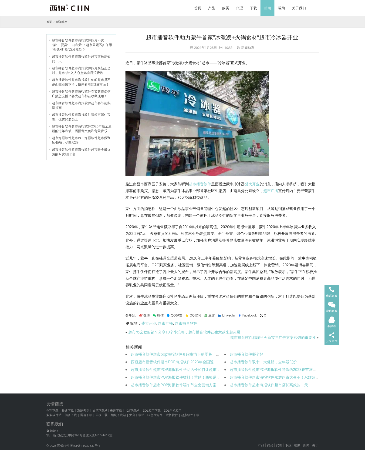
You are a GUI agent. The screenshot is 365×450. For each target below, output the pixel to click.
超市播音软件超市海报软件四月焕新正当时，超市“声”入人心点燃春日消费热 (81, 70)
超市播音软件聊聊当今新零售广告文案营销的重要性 (273, 337)
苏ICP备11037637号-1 (85, 445)
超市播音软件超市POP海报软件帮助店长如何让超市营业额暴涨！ (185, 369)
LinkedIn (226, 315)
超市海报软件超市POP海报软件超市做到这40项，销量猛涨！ (81, 140)
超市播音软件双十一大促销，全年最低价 (263, 361)
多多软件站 (53, 415)
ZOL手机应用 (173, 410)
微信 (158, 315)
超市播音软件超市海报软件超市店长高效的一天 (269, 384)
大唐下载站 (136, 415)
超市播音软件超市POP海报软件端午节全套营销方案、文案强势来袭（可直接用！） (200, 384)
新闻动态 (247, 47)
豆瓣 (209, 315)
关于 (315, 445)
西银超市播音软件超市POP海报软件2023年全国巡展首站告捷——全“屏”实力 (194, 361)
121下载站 (132, 410)
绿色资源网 (154, 415)
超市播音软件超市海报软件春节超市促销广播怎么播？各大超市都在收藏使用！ (81, 93)
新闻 (267, 8)
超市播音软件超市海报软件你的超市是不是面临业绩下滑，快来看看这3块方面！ (81, 82)
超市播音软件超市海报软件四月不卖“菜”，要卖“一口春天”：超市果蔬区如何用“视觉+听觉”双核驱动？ (82, 45)
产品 (211, 8)
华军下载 (52, 410)
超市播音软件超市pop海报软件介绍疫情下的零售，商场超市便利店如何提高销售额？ (201, 354)
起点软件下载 (190, 415)
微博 (144, 315)
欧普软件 (172, 415)
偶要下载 (71, 415)
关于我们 (299, 8)
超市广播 (270, 190)
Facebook (247, 315)
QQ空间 (193, 315)
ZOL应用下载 (151, 410)
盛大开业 (252, 184)
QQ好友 (174, 315)
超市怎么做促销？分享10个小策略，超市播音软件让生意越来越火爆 (184, 332)
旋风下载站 (100, 410)
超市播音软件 (200, 184)
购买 (225, 8)
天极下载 (101, 415)
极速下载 (68, 410)
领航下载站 (118, 415)
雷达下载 (86, 415)
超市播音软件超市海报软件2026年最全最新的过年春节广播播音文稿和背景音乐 (82, 128)
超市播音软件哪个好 (246, 354)
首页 (197, 8)
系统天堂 (83, 410)
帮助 (281, 8)
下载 (253, 8)
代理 (239, 8)
